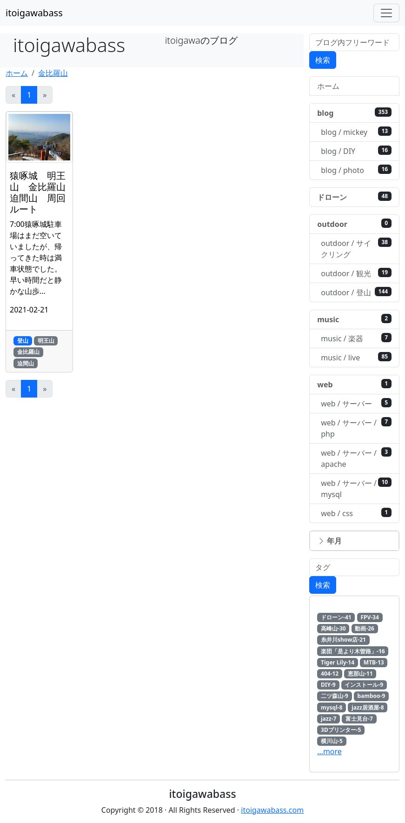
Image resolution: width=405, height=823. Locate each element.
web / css (356, 513)
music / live (356, 357)
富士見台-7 (359, 719)
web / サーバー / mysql (356, 488)
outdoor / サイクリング (356, 248)
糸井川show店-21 (343, 640)
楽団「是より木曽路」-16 (353, 651)
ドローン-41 (336, 617)
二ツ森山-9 (334, 696)
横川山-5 (332, 741)
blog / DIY (356, 151)
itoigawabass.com (272, 810)
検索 (322, 60)
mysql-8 (331, 707)
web (354, 384)
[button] (354, 541)
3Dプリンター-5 (341, 730)
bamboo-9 (371, 696)
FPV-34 (369, 617)
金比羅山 (53, 73)
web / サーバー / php (356, 428)
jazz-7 (328, 719)
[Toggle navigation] (386, 13)
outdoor (354, 224)
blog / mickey (356, 131)
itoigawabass (34, 13)
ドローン (354, 197)
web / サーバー (356, 403)
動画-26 (364, 628)
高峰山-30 (333, 628)
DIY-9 (328, 685)
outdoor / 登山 (356, 292)
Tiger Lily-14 (337, 662)
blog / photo (356, 170)
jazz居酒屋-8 (368, 707)
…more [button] (329, 751)
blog (354, 112)
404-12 (330, 673)
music (354, 319)
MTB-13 (374, 662)
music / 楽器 (356, 338)
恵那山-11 (360, 673)
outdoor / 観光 (356, 273)
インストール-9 (364, 685)
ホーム (17, 73)
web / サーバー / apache (356, 458)
